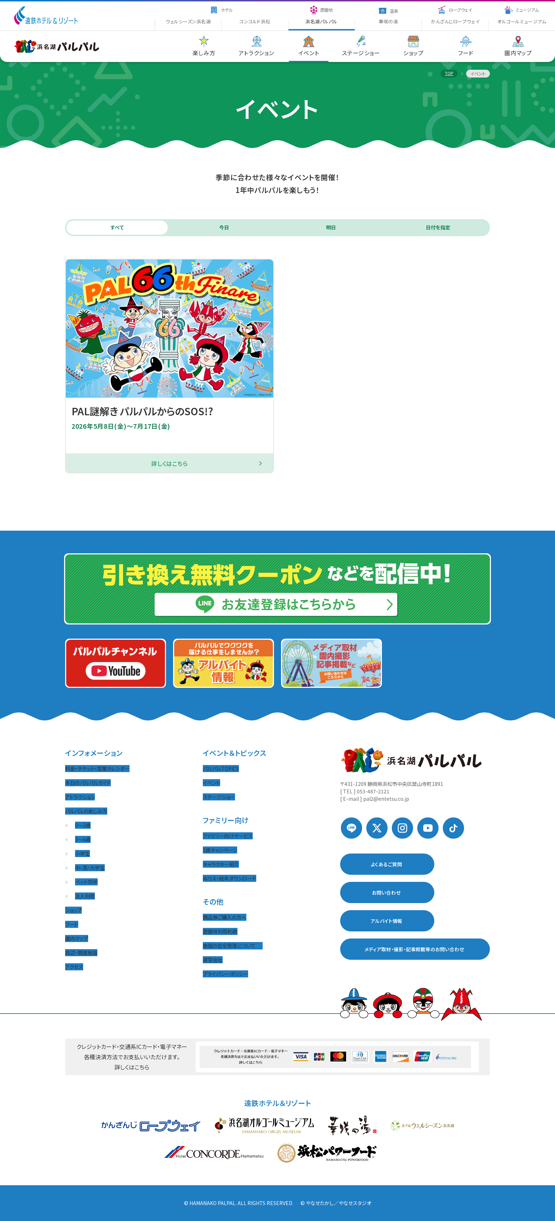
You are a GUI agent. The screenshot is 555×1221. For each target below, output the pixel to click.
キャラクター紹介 (221, 864)
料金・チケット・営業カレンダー (97, 768)
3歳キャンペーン (220, 850)
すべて (117, 228)
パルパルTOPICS (221, 768)
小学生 (82, 853)
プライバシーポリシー (225, 973)
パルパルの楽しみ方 (86, 811)
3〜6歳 (83, 839)
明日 (331, 228)
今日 (224, 228)
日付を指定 (438, 228)
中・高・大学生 (90, 867)
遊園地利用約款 (220, 931)
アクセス (74, 966)
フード (71, 924)
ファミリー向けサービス (228, 835)
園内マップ (76, 938)
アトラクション (80, 796)
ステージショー (219, 796)
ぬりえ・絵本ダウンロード (229, 878)
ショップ (73, 910)
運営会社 (213, 959)
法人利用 (85, 896)
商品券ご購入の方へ (224, 917)
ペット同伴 (86, 881)
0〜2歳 (83, 825)
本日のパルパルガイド (88, 782)
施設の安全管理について (233, 945)
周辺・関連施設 (81, 952)
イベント (211, 782)
